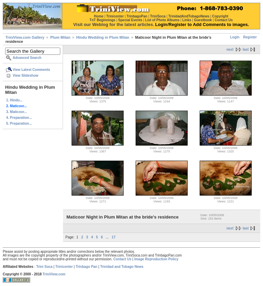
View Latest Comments (31, 70)
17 (113, 237)
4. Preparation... (19, 118)
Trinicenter (64, 267)
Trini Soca (44, 267)
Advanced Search (27, 58)
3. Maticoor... (16, 112)
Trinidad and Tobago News (121, 267)
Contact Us (122, 259)
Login (234, 37)
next (230, 49)
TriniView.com (53, 274)
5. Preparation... (19, 123)
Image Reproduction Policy (156, 259)
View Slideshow (25, 75)
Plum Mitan (60, 37)
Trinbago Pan (86, 267)
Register (250, 37)
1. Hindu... (14, 100)
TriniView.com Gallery (25, 37)
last (246, 49)
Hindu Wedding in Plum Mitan (102, 37)
